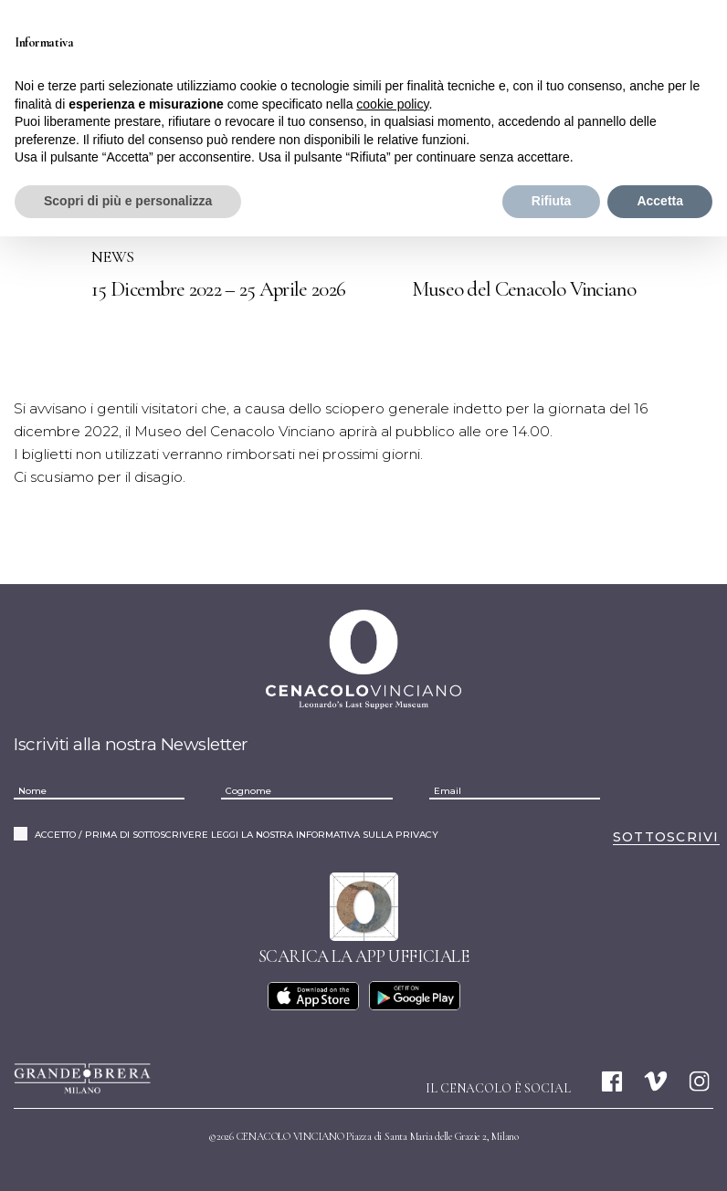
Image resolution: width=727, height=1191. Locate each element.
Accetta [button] (660, 200)
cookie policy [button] (392, 104)
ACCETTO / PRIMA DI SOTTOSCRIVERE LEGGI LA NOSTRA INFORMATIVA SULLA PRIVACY (236, 832)
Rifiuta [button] (552, 200)
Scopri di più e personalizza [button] (128, 200)
